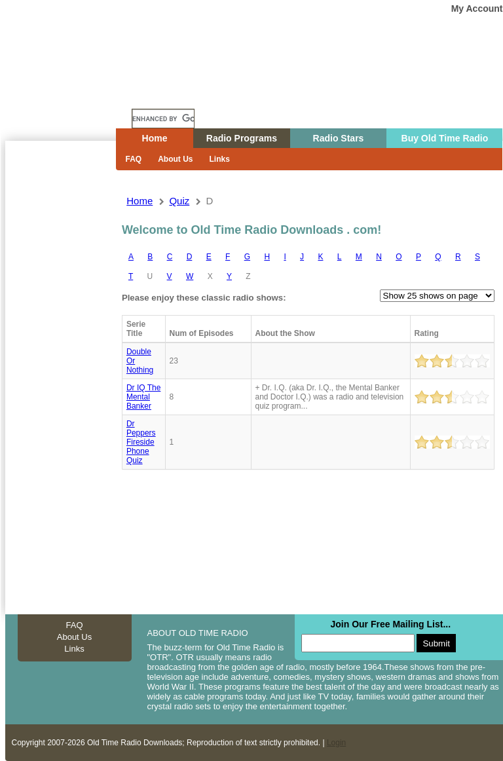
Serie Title (135, 329)
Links (220, 159)
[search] (163, 118)
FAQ (134, 159)
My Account (477, 8)
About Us (175, 159)
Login (336, 742)
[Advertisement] (60, 376)
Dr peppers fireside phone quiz (141, 442)
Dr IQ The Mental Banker (143, 397)
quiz (179, 200)
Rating (427, 333)
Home (70, 94)
